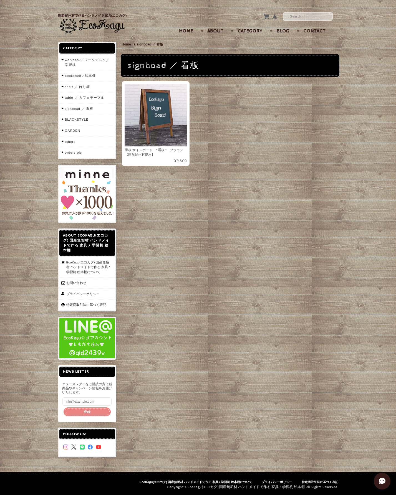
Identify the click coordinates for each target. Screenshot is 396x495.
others (70, 141)
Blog (283, 31)
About (215, 31)
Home (186, 31)
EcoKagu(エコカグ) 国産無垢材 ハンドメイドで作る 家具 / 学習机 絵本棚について (88, 267)
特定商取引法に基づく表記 (86, 304)
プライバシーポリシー (83, 294)
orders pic (73, 152)
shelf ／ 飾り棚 (77, 86)
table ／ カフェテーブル (85, 97)
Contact (314, 31)
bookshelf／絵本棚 (80, 75)
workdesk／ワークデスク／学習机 (87, 62)
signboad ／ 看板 (79, 108)
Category (250, 31)
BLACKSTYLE (77, 119)
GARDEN (72, 130)
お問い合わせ (76, 283)
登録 (87, 411)
